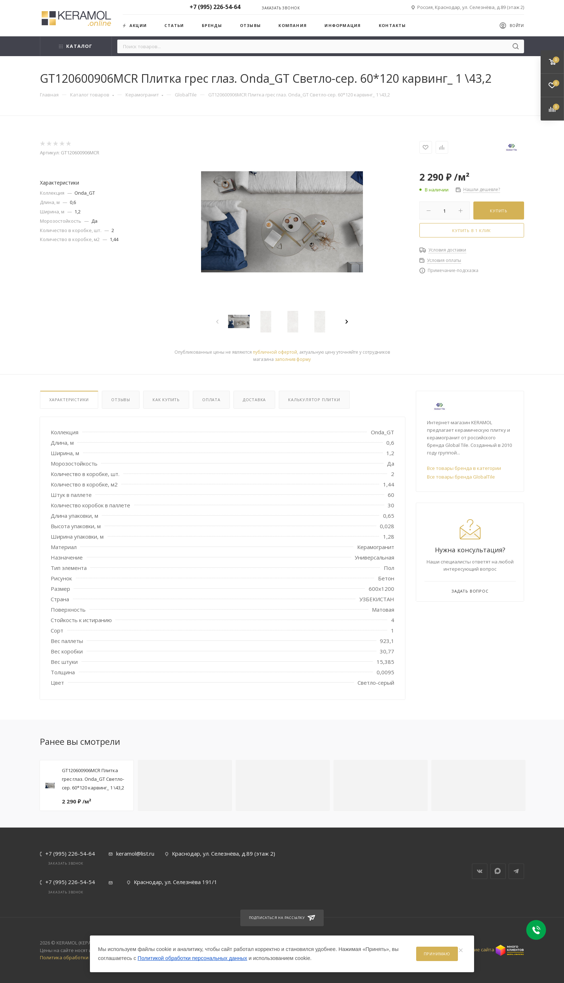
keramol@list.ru (135, 853)
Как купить (166, 399)
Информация (342, 25)
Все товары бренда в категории (464, 468)
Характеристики (69, 399)
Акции (135, 25)
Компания (292, 25)
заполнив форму (293, 359)
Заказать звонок (281, 7)
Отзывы (250, 25)
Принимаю (437, 953)
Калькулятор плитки (314, 399)
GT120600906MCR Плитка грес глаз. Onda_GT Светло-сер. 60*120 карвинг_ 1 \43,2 (93, 779)
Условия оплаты (444, 260)
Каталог (75, 46)
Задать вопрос (469, 591)
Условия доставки (447, 250)
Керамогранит (145, 94)
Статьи (174, 25)
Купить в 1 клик (471, 230)
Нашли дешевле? (481, 189)
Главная (49, 94)
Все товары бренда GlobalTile (461, 477)
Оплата (211, 399)
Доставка (254, 399)
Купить (499, 210)
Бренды (212, 25)
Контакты (392, 25)
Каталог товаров (92, 94)
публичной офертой (275, 352)
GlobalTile (186, 94)
